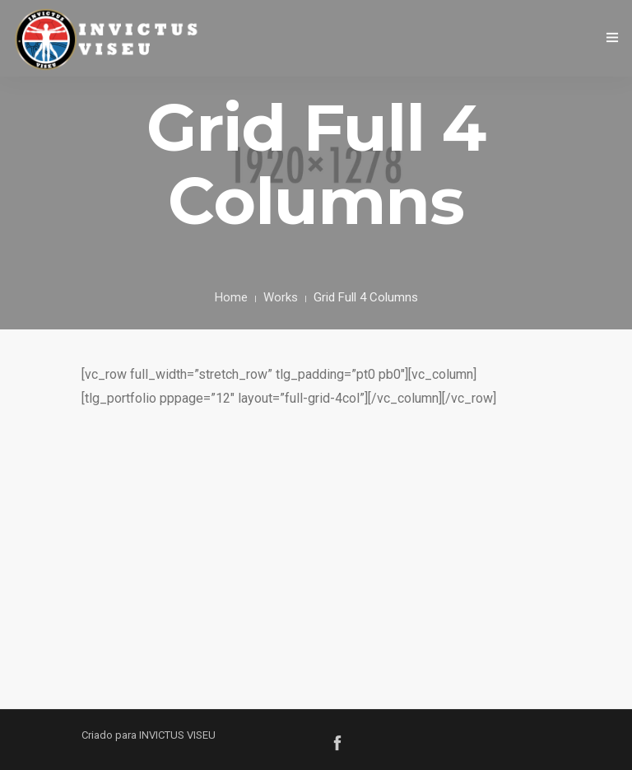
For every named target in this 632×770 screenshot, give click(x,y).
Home (231, 297)
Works (280, 297)
